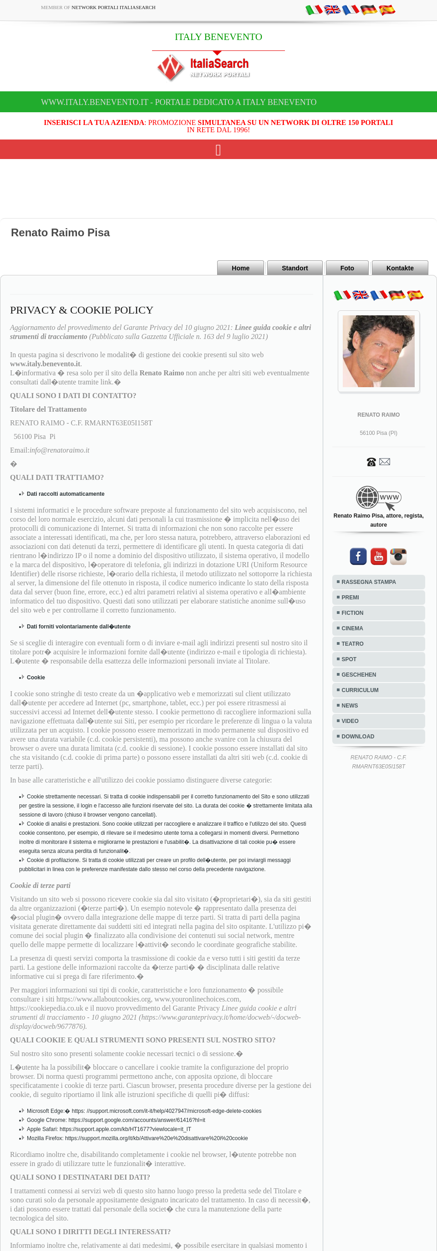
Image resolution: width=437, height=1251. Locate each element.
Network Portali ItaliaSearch (113, 7)
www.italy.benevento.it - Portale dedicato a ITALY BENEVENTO (178, 102)
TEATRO (353, 644)
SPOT (349, 659)
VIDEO (350, 721)
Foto (347, 268)
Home (240, 268)
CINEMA (352, 628)
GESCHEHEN (359, 675)
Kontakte (400, 268)
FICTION (353, 613)
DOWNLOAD (358, 736)
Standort (295, 268)
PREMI (350, 597)
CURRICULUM (360, 690)
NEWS (350, 706)
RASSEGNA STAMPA (369, 582)
